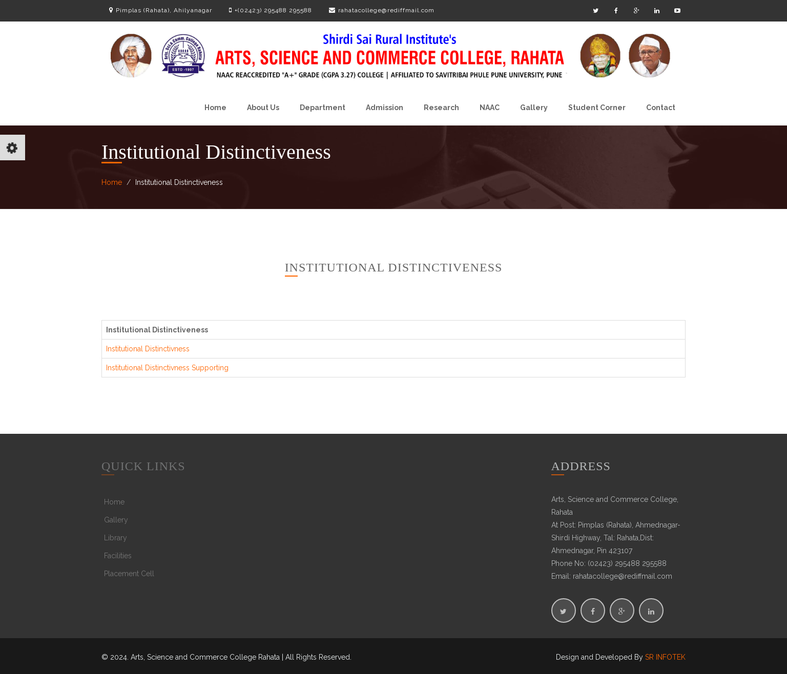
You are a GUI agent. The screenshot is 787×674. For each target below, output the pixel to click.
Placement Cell (129, 574)
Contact (660, 107)
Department (322, 107)
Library (115, 538)
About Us (263, 107)
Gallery (534, 107)
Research (441, 107)
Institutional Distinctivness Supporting (167, 368)
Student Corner (597, 107)
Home (215, 107)
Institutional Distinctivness (148, 349)
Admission (384, 107)
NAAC (490, 107)
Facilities (118, 556)
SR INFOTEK (665, 657)
